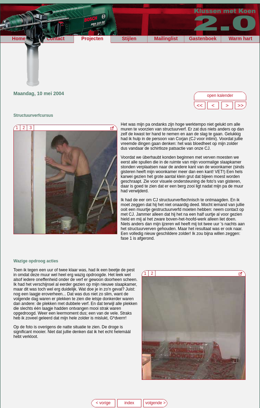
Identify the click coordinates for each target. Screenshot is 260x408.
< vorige (103, 402)
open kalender (220, 95)
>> (241, 105)
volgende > (155, 402)
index (129, 402)
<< (200, 105)
